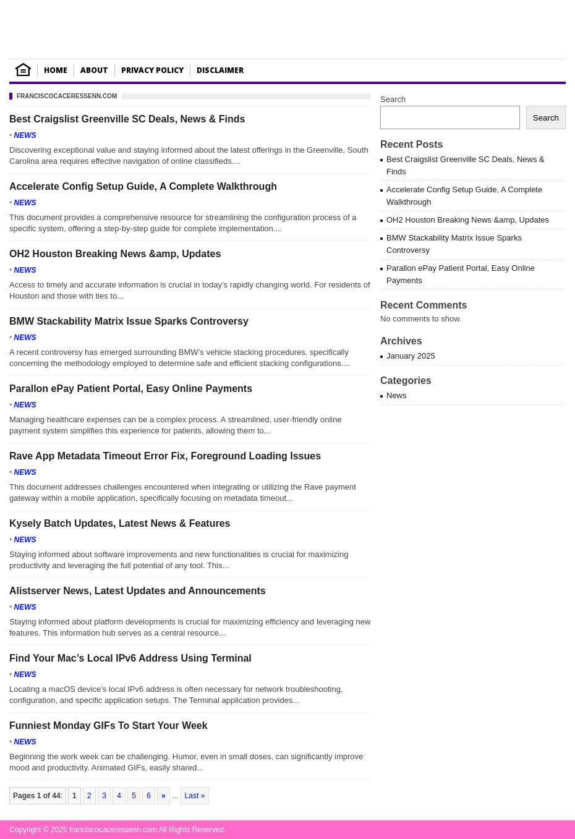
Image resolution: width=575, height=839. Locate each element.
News (25, 135)
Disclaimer (220, 70)
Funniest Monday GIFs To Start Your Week (108, 725)
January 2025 (410, 355)
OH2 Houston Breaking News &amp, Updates (115, 254)
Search (393, 99)
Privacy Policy (152, 70)
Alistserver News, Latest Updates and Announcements (137, 591)
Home (55, 70)
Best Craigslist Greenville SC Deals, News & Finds (127, 119)
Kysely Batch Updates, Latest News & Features (119, 523)
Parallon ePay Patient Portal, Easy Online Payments (130, 388)
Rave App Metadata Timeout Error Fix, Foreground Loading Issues (165, 456)
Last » (195, 795)
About (94, 70)
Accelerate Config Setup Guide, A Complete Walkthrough (143, 186)
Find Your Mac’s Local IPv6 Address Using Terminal (130, 658)
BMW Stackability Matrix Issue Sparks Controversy (129, 321)
